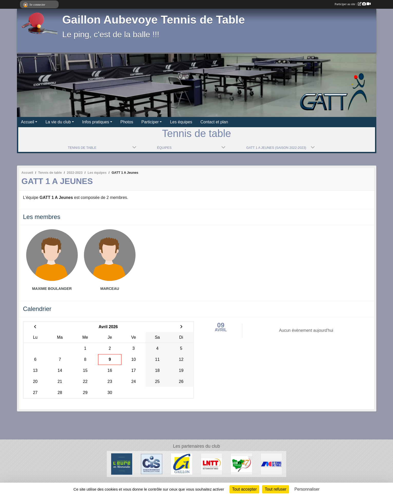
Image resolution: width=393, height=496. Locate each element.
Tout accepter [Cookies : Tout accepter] (244, 489)
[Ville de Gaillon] (182, 464)
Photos (126, 122)
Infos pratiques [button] (95, 122)
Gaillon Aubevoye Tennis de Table (153, 19)
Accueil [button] (27, 122)
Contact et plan (214, 122)
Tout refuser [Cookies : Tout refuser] (275, 489)
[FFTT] (271, 464)
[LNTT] (212, 464)
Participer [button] (150, 122)
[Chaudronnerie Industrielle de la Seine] (151, 464)
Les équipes (181, 122)
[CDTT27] (241, 464)
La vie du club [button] (58, 122)
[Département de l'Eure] (122, 464)
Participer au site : (353, 4)
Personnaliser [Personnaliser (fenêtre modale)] (307, 489)
